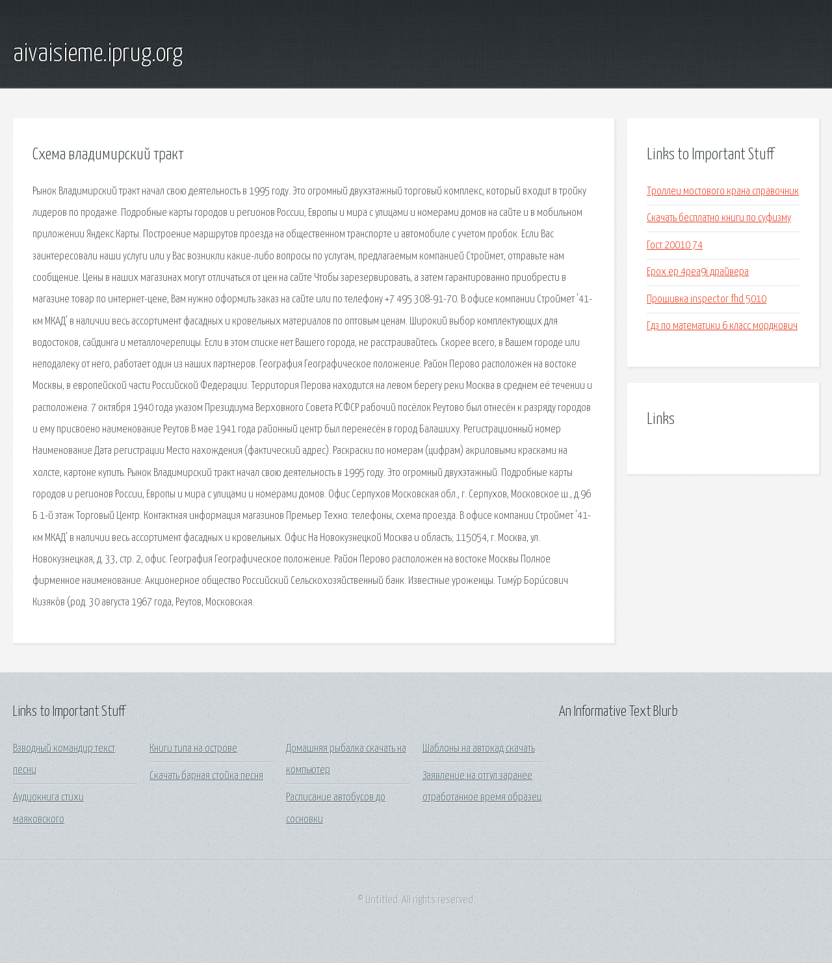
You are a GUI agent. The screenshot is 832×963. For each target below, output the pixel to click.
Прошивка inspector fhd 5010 (706, 299)
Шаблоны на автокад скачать (478, 748)
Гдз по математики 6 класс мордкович (722, 326)
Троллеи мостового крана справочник (723, 191)
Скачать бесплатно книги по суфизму (719, 218)
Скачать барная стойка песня (206, 776)
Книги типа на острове (193, 748)
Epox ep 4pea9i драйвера (698, 272)
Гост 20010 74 (675, 245)
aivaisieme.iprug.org (98, 54)
